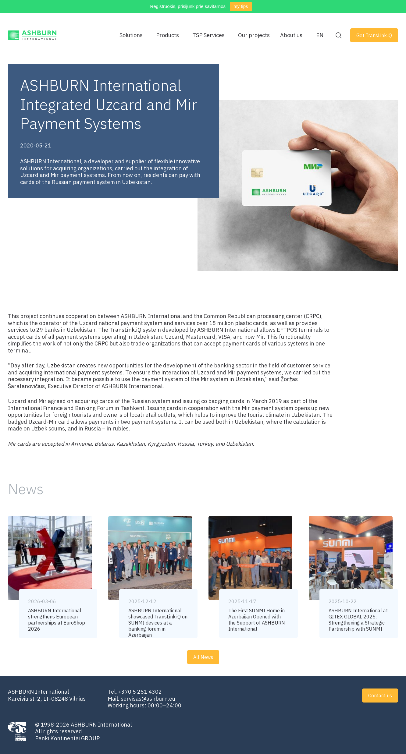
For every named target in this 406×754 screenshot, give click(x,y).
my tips (240, 6)
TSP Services (208, 35)
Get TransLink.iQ (374, 35)
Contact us (380, 695)
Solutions (131, 35)
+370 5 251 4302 (140, 691)
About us (291, 35)
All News (203, 657)
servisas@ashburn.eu (148, 698)
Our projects (254, 35)
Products (167, 35)
